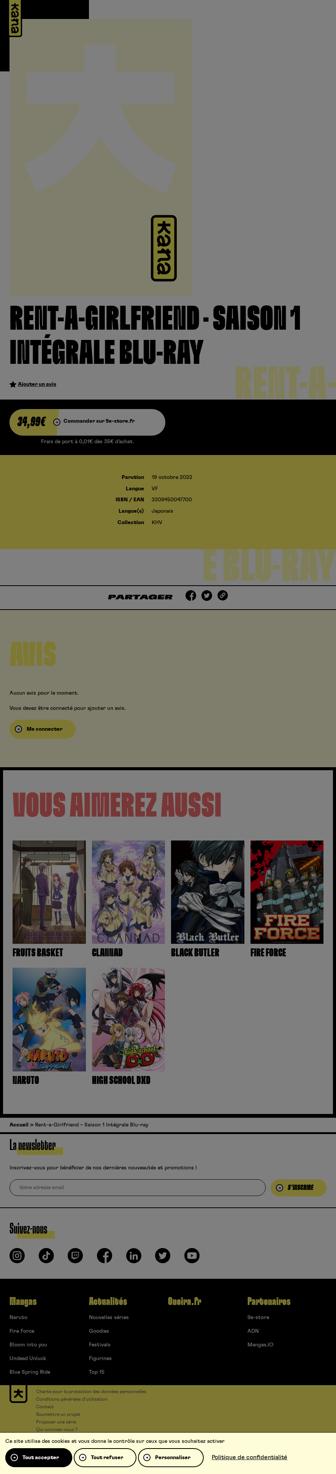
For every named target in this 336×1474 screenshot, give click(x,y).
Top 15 (97, 1372)
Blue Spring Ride (30, 1372)
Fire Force (22, 1331)
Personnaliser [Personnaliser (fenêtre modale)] (172, 1457)
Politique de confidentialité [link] (249, 1457)
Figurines (100, 1358)
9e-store (258, 1317)
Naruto (18, 1317)
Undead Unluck (28, 1358)
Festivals (100, 1345)
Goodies (99, 1331)
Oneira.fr (184, 1301)
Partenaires (268, 1301)
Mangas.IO (260, 1345)
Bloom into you (28, 1345)
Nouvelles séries (109, 1317)
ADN (253, 1331)
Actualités (108, 1301)
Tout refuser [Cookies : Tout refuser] (107, 1457)
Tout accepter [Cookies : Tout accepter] (40, 1457)
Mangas (23, 1301)
